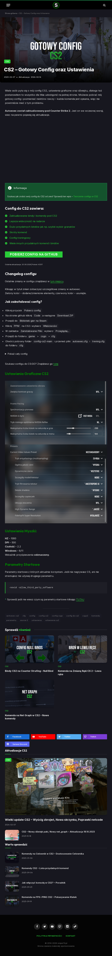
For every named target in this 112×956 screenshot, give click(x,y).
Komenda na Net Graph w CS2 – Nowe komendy (27, 717)
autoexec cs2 (12, 615)
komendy (96, 615)
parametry (11, 620)
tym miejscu (56, 281)
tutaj (55, 363)
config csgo (57, 615)
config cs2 (43, 615)
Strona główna (11, 13)
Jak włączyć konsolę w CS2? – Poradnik (43, 882)
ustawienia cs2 (52, 620)
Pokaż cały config (18, 354)
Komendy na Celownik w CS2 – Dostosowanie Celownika (53, 853)
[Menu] (8, 5)
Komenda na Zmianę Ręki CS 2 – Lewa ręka (79, 672)
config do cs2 (72, 615)
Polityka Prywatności (49, 936)
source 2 (24, 620)
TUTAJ (80, 599)
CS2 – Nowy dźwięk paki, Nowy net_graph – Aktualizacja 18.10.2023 (58, 831)
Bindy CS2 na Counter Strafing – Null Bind (29, 670)
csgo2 (85, 615)
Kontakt (71, 936)
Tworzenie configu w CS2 (85, 196)
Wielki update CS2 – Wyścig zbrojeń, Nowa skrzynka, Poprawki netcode (54, 819)
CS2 (7, 61)
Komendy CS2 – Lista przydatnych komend (45, 868)
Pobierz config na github (32, 254)
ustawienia (37, 620)
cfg (24, 615)
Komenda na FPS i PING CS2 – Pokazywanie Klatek (49, 897)
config (32, 615)
